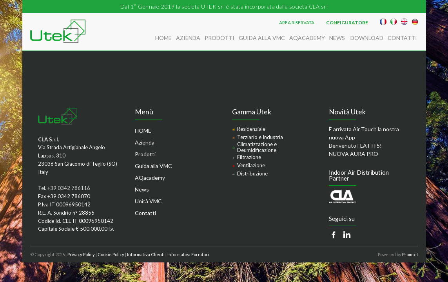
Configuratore (347, 22)
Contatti (402, 37)
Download (366, 37)
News (337, 37)
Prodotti (219, 37)
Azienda (188, 37)
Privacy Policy (81, 254)
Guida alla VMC (262, 37)
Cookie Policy (111, 254)
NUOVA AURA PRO (353, 153)
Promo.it (410, 254)
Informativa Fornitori (188, 254)
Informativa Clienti (146, 254)
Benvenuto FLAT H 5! (355, 145)
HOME (163, 37)
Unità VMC (148, 201)
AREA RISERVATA (296, 22)
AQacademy (307, 37)
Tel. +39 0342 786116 (64, 188)
